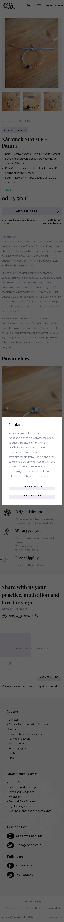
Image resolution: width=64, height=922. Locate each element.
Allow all (32, 495)
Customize (32, 486)
